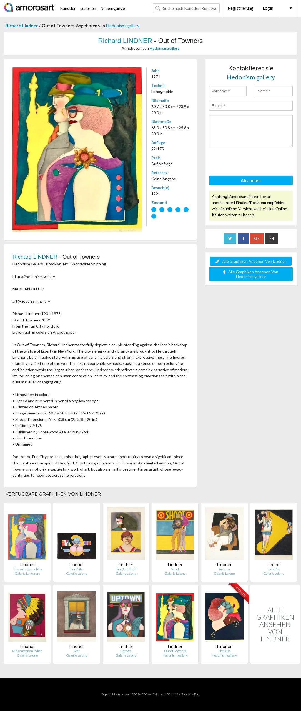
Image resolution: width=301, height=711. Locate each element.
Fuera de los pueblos (27, 569)
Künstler (68, 8)
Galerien (88, 8)
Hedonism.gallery (122, 25)
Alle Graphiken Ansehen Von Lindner (250, 261)
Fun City (76, 569)
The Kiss (224, 651)
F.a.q (197, 694)
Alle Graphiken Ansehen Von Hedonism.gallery (250, 274)
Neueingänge (112, 8)
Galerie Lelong (76, 573)
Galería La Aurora (27, 573)
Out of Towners (175, 651)
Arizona (224, 569)
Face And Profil (125, 569)
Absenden (251, 180)
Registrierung (241, 8)
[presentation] (251, 162)
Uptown (126, 651)
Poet (76, 651)
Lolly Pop (273, 569)
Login (268, 8)
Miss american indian (27, 651)
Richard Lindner (22, 25)
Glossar (186, 694)
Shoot (175, 569)
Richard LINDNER (125, 40)
